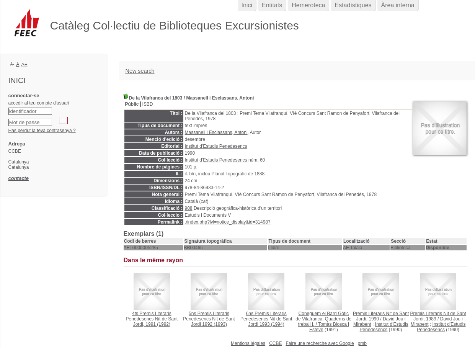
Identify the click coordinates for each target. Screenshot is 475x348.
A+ (24, 64)
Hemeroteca (308, 5)
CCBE (275, 343)
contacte (18, 178)
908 (189, 208)
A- (12, 64)
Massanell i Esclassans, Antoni (220, 98)
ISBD (147, 104)
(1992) (152, 319)
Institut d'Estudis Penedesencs (216, 146)
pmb (362, 343)
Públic (132, 104)
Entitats (272, 5)
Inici (247, 5)
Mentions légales (248, 343)
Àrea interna (398, 5)
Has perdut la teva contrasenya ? (42, 130)
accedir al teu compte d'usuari (38, 103)
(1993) (209, 319)
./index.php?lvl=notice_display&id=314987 (228, 222)
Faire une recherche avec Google (320, 343)
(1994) (266, 319)
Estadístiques (353, 5)
